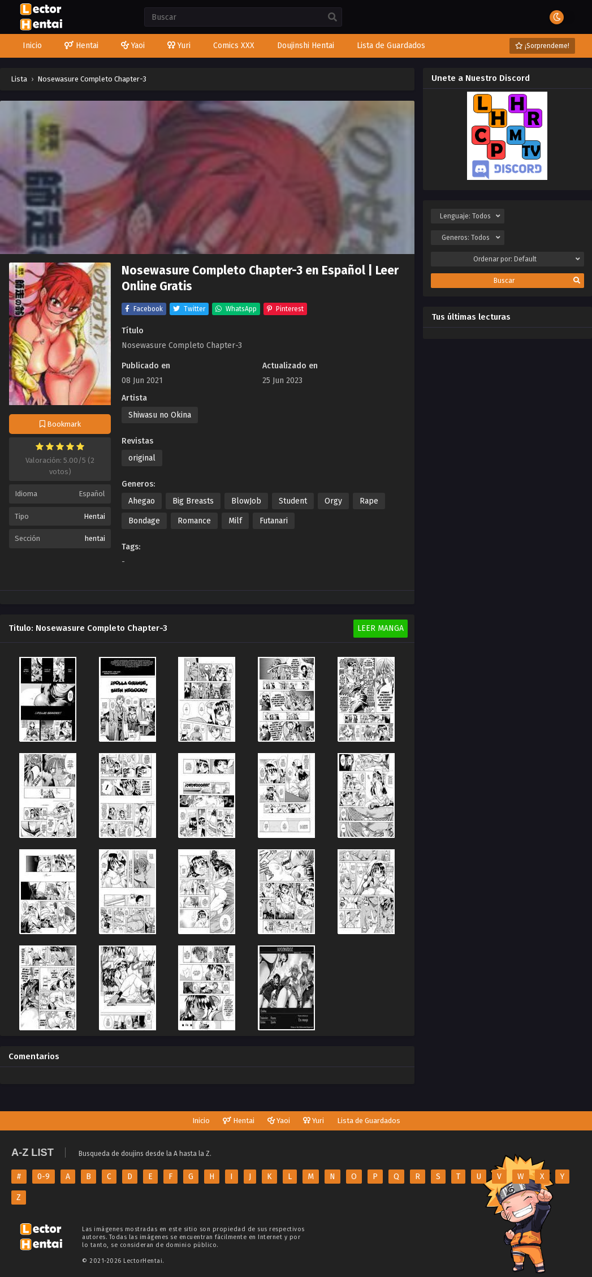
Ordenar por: (526, 259)
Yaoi (278, 1120)
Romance (194, 521)
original (141, 458)
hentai (95, 538)
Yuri (313, 1120)
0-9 (43, 1176)
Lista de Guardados (368, 1120)
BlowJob (246, 501)
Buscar (537, 281)
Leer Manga (380, 628)
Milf (235, 521)
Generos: (471, 238)
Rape (369, 501)
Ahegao (141, 501)
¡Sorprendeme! (542, 46)
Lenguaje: (470, 216)
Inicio (201, 1120)
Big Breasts (193, 501)
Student (293, 501)
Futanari (274, 521)
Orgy (333, 501)
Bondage (144, 521)
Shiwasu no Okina (159, 415)
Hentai (94, 516)
